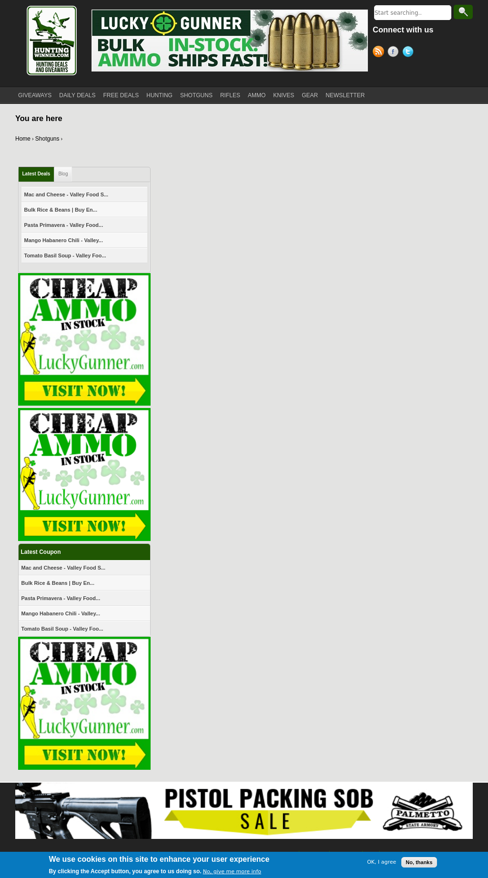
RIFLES (230, 95)
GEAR (310, 95)
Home (22, 138)
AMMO (256, 95)
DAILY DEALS (77, 95)
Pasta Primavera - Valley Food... (63, 225)
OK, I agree (381, 862)
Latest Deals (36, 173)
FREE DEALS (121, 95)
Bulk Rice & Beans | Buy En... (60, 210)
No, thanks (419, 862)
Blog (63, 173)
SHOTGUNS (196, 95)
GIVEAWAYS (34, 95)
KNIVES (283, 95)
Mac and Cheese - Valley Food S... (66, 194)
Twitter (409, 53)
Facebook (394, 53)
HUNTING (159, 95)
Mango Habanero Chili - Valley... (63, 240)
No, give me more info (232, 871)
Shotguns (47, 138)
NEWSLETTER (345, 95)
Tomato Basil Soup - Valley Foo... (65, 255)
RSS (380, 53)
